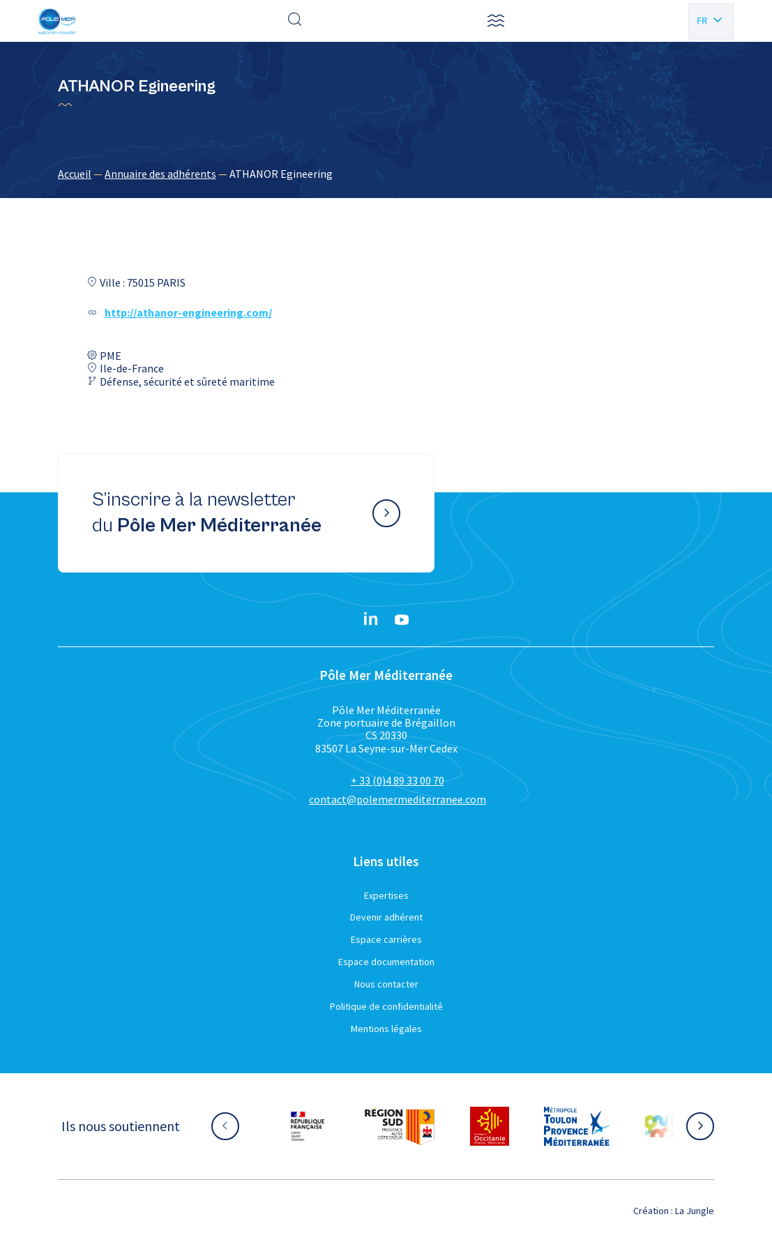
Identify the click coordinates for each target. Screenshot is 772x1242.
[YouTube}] (402, 620)
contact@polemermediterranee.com (397, 799)
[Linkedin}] (371, 620)
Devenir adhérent (386, 917)
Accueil (74, 174)
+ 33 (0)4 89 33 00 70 (397, 780)
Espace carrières (386, 939)
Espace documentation (386, 961)
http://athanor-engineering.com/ (188, 312)
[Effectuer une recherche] (295, 21)
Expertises (386, 895)
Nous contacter (386, 984)
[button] (496, 21)
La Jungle (694, 1210)
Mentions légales (386, 1028)
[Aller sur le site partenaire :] (307, 1126)
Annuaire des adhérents (160, 174)
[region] (386, 173)
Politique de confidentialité (386, 1006)
